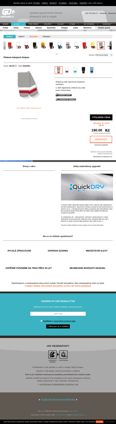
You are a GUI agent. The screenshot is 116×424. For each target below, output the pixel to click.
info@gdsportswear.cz (78, 415)
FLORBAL (63, 3)
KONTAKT (107, 24)
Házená (38, 28)
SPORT (17, 24)
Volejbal (64, 28)
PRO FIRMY (33, 24)
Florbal (27, 28)
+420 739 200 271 (91, 13)
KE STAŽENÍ (89, 24)
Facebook (103, 13)
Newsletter (112, 13)
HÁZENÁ (83, 3)
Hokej (16, 28)
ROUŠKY (48, 24)
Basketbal (51, 28)
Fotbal (5, 28)
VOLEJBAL (73, 3)
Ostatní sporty (104, 28)
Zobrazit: (92, 55)
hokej (10, 37)
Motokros (87, 28)
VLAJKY (60, 24)
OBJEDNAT (101, 139)
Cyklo (75, 28)
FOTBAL (36, 3)
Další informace (110, 422)
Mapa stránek (74, 411)
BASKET (53, 3)
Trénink (46, 37)
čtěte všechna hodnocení (29, 119)
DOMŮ (5, 24)
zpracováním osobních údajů (64, 321)
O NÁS (73, 24)
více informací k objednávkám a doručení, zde (59, 384)
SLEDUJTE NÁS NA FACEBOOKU (58, 400)
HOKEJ (45, 3)
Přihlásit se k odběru (59, 326)
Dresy (22, 37)
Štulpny (33, 37)
